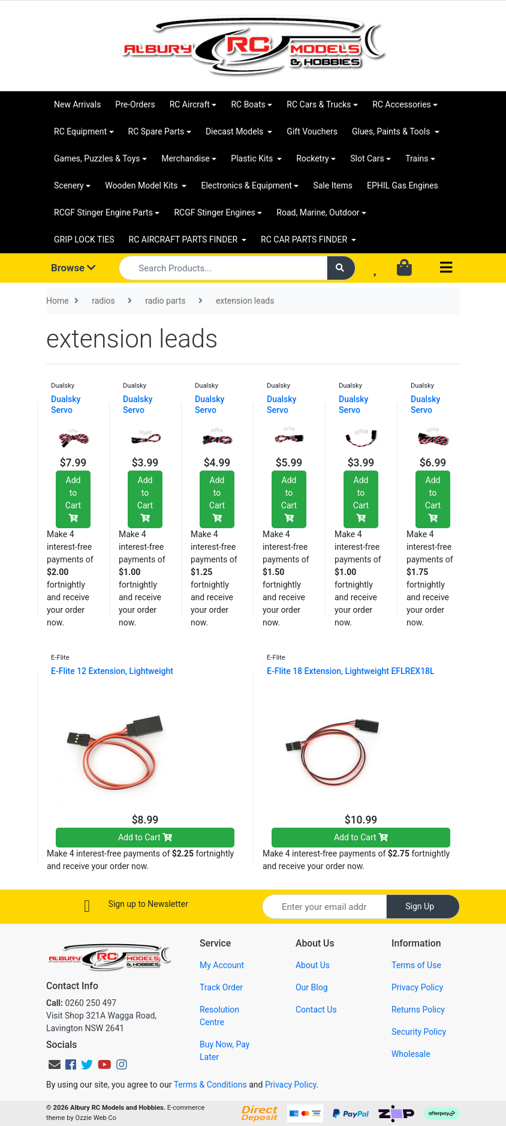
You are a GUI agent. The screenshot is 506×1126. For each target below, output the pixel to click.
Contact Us (316, 1009)
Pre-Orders (135, 104)
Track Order (221, 987)
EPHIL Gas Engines (402, 185)
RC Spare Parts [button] (156, 131)
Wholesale (410, 1054)
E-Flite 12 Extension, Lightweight (112, 671)
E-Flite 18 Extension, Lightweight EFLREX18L (351, 671)
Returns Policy (418, 1009)
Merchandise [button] (185, 158)
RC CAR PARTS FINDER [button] (305, 239)
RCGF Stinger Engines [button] (214, 212)
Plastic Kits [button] (253, 158)
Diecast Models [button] (236, 131)
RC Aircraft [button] (190, 104)
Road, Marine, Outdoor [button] (317, 212)
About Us (313, 965)
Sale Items (333, 185)
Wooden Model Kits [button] (142, 185)
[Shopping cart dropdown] (405, 268)
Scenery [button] (69, 185)
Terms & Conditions (210, 1084)
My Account (222, 965)
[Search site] (341, 268)
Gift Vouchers (312, 131)
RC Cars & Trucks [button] (319, 104)
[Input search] (223, 268)
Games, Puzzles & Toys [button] (97, 158)
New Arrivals (77, 104)
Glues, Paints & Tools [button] (392, 131)
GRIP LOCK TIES (84, 239)
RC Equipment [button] (80, 131)
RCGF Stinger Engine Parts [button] (103, 212)
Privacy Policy (417, 987)
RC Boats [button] (248, 104)
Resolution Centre (219, 1016)
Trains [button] (416, 158)
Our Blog (312, 987)
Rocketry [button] (312, 158)
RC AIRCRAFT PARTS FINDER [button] (184, 239)
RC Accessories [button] (401, 104)
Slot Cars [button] (367, 158)
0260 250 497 (81, 1003)
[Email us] (55, 1065)
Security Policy (418, 1032)
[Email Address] (324, 906)
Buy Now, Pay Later (224, 1051)
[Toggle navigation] (446, 268)
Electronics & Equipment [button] (246, 185)
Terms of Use (416, 965)
